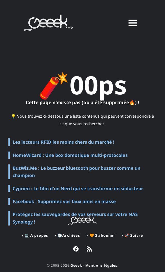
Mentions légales (101, 265)
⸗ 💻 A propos (35, 235)
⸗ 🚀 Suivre (132, 235)
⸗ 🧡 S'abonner (101, 235)
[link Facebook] (76, 249)
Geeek (76, 265)
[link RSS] (89, 249)
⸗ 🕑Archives (67, 235)
